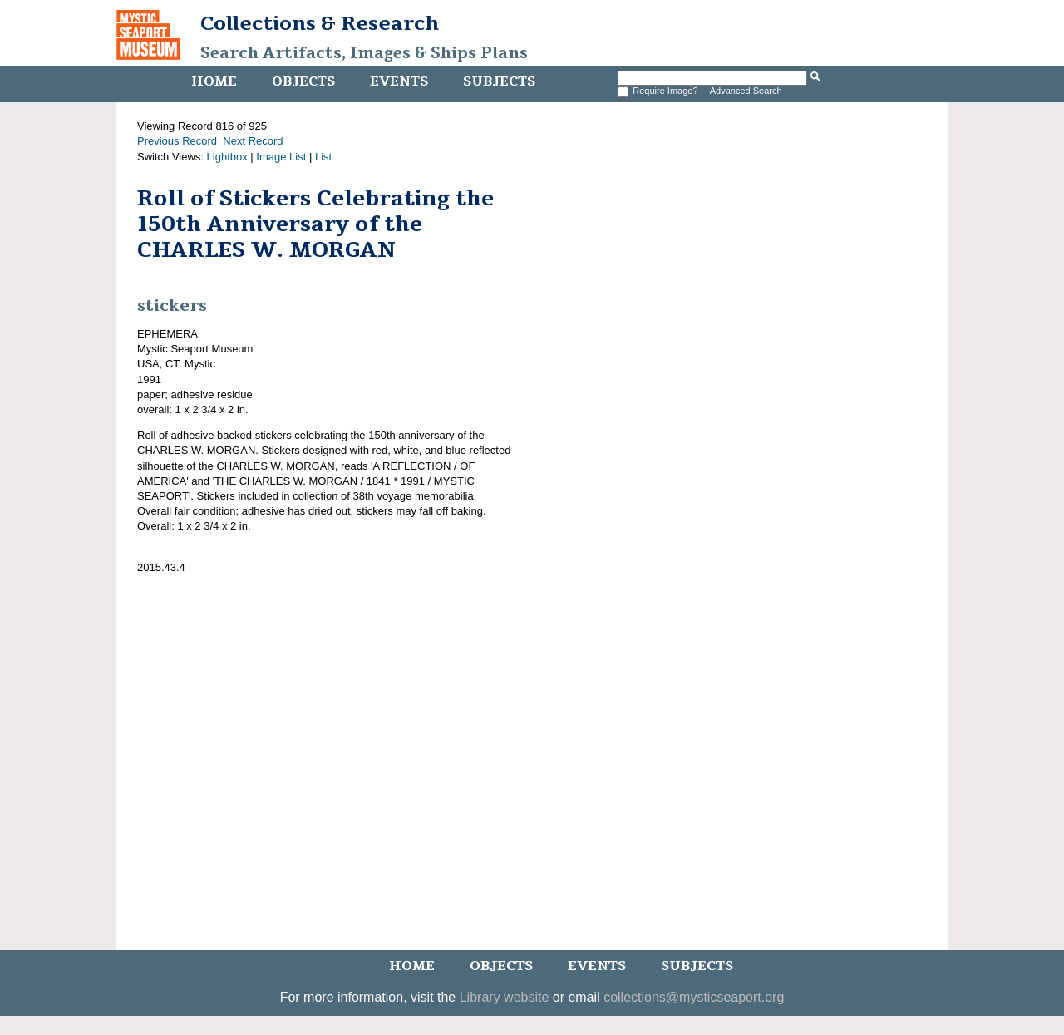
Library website (504, 997)
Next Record (253, 141)
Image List (281, 156)
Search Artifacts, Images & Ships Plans (364, 53)
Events (399, 81)
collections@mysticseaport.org (693, 997)
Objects (303, 81)
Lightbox (227, 156)
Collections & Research (319, 23)
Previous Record (177, 141)
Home (214, 81)
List (323, 156)
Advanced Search (746, 91)
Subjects (499, 81)
